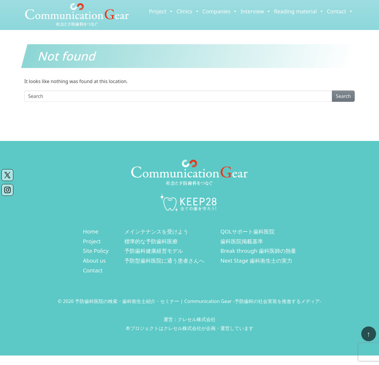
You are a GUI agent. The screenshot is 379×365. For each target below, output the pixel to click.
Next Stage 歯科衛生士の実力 (256, 260)
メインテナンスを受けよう (156, 231)
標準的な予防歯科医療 (151, 241)
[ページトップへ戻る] (368, 333)
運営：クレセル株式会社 (189, 319)
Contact (340, 11)
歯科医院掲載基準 (241, 241)
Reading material (299, 11)
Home (90, 231)
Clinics (188, 11)
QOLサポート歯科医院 (247, 231)
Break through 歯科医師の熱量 (258, 250)
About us (94, 260)
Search (343, 96)
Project (161, 11)
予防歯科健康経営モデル (153, 250)
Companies (220, 11)
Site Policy (96, 250)
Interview (255, 11)
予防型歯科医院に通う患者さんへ (164, 260)
